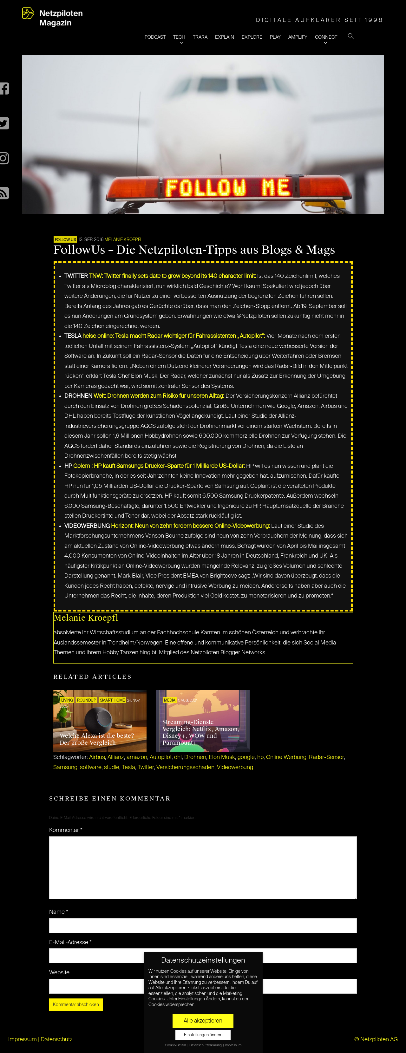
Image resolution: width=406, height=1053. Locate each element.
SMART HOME (112, 701)
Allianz (116, 757)
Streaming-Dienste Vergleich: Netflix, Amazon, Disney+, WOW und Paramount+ (200, 732)
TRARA (200, 37)
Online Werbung (286, 757)
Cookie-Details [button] (176, 1045)
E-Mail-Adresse (70, 942)
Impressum (22, 1040)
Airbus (97, 757)
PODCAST (155, 37)
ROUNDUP (86, 701)
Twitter (146, 767)
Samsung (65, 767)
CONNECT (326, 37)
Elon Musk (222, 757)
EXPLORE (252, 37)
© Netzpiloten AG (376, 1040)
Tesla (128, 767)
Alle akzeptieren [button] (203, 1021)
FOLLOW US (65, 240)
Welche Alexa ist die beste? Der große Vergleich (97, 739)
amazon (137, 757)
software (91, 767)
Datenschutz (57, 1040)
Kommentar (65, 830)
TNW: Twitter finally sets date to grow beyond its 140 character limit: (172, 276)
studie (111, 767)
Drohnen (195, 757)
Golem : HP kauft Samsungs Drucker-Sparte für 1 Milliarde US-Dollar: (159, 466)
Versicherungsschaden (185, 767)
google (246, 757)
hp (260, 757)
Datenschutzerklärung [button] (205, 1045)
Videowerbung (235, 767)
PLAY (275, 37)
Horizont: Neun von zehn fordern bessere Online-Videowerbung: (190, 526)
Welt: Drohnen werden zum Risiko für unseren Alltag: (159, 396)
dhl (178, 757)
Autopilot (161, 757)
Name (58, 912)
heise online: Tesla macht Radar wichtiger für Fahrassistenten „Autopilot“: (173, 336)
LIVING (67, 701)
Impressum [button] (233, 1045)
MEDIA (169, 701)
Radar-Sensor (326, 757)
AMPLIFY (297, 37)
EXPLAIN (224, 37)
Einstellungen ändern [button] (203, 1035)
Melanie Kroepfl (123, 240)
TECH (179, 37)
